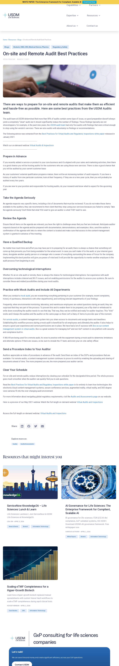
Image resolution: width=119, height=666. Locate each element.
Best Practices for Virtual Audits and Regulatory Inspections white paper (73, 134)
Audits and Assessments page (84, 396)
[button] (73, 5)
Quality (15, 444)
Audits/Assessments (27, 444)
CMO (22, 47)
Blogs (20, 40)
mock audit (25, 296)
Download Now (89, 2)
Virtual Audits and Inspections (90, 402)
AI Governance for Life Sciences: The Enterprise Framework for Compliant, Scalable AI (88, 509)
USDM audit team (57, 125)
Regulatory (57, 47)
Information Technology (40, 526)
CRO (26, 47)
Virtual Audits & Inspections (42, 145)
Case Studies (13, 610)
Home (5, 40)
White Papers (71, 536)
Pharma (45, 47)
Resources (12, 40)
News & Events (13, 526)
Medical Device (35, 47)
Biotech (16, 47)
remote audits (12, 319)
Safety (64, 47)
